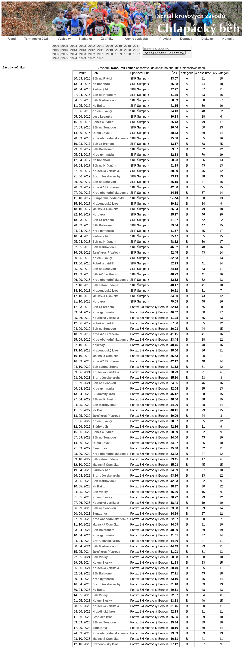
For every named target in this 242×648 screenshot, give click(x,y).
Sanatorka (99, 448)
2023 (82, 45)
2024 (73, 45)
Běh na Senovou (104, 127)
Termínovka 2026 (36, 38)
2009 (118, 50)
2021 (100, 45)
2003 (82, 54)
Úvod (12, 38)
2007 (136, 50)
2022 (91, 45)
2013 (82, 50)
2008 (127, 50)
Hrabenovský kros (105, 203)
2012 (91, 50)
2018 (127, 45)
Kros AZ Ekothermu (106, 187)
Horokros (99, 214)
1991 (100, 58)
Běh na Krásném (104, 94)
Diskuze (207, 38)
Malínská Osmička (105, 209)
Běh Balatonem (103, 149)
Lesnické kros (102, 617)
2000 (109, 54)
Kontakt (228, 38)
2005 (64, 54)
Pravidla (165, 38)
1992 (91, 58)
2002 (91, 54)
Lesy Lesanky (102, 116)
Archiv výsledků (136, 38)
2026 (55, 45)
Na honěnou (101, 84)
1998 (127, 54)
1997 (136, 54)
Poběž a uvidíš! (103, 122)
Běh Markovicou (104, 100)
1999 (118, 54)
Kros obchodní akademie (110, 138)
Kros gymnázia (103, 154)
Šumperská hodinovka (108, 198)
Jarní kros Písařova (106, 252)
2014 (73, 50)
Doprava (186, 38)
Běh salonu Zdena (105, 285)
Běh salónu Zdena (105, 366)
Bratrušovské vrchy (106, 176)
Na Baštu (98, 105)
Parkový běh (101, 89)
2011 (100, 50)
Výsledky (64, 38)
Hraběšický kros (104, 611)
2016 (55, 50)
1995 (64, 58)
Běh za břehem (103, 143)
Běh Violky (100, 491)
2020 (109, 45)
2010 (109, 50)
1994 (73, 58)
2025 (64, 45)
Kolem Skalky (102, 111)
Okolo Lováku (102, 132)
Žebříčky (107, 38)
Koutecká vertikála (105, 171)
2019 (118, 45)
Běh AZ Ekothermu (105, 274)
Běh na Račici (102, 78)
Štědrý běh (100, 426)
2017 (136, 45)
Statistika (85, 38)
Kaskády (98, 345)
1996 (55, 58)
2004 (73, 54)
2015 (64, 50)
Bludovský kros (103, 394)
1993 (82, 58)
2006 (55, 54)
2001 (100, 54)
